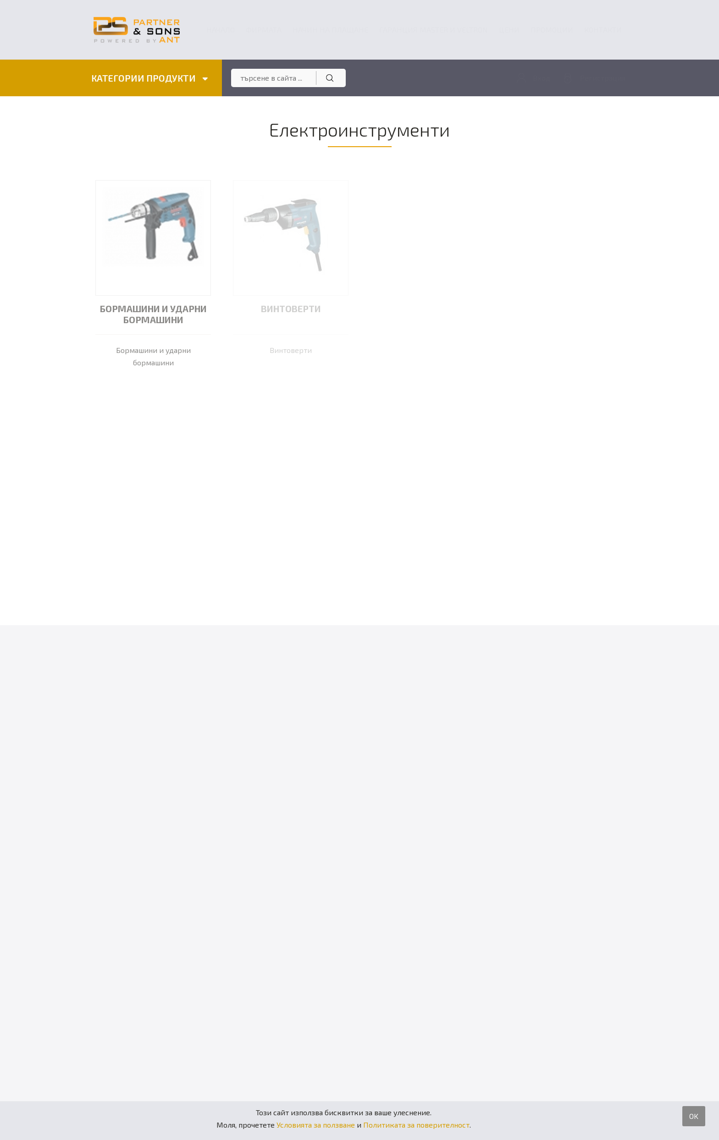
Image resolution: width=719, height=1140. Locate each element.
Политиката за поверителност (416, 1124)
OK (693, 1116)
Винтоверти (291, 308)
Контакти (603, 29)
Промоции (552, 29)
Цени (509, 29)
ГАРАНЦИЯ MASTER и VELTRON (433, 29)
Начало (220, 29)
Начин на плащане (330, 29)
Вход (541, 77)
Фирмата (264, 29)
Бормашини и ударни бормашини (153, 314)
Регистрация (602, 77)
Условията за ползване (316, 1124)
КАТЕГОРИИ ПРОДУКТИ (149, 77)
